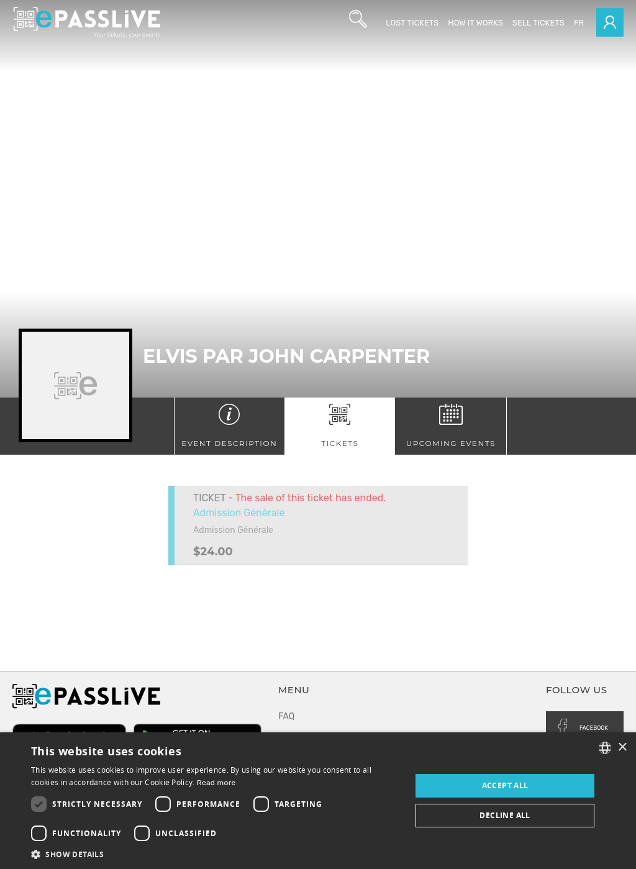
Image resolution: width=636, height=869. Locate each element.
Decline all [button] (504, 815)
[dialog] (318, 800)
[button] (215, 854)
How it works (475, 22)
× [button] (622, 747)
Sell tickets (538, 22)
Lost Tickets (412, 22)
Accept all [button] (505, 785)
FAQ (286, 716)
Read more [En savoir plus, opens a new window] (216, 782)
